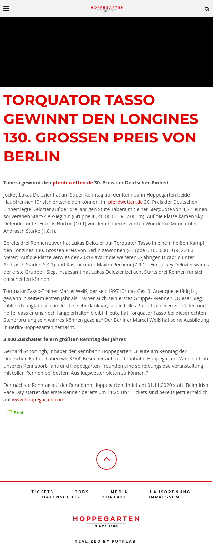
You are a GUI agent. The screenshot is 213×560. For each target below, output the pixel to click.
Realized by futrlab (105, 541)
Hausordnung (170, 492)
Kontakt (114, 497)
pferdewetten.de (73, 182)
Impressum (164, 497)
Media (119, 492)
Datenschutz (61, 497)
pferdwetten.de (125, 202)
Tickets (43, 492)
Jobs (82, 492)
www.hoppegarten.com (38, 399)
